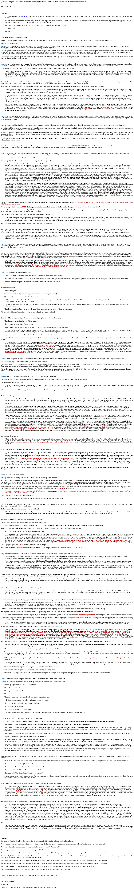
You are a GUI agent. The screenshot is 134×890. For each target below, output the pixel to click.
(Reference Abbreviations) (48, 887)
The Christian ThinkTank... (9, 887)
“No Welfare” (25, 16)
